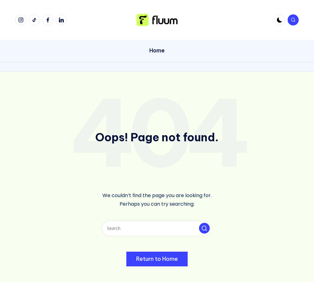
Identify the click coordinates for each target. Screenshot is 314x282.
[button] (204, 228)
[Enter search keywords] (157, 228)
